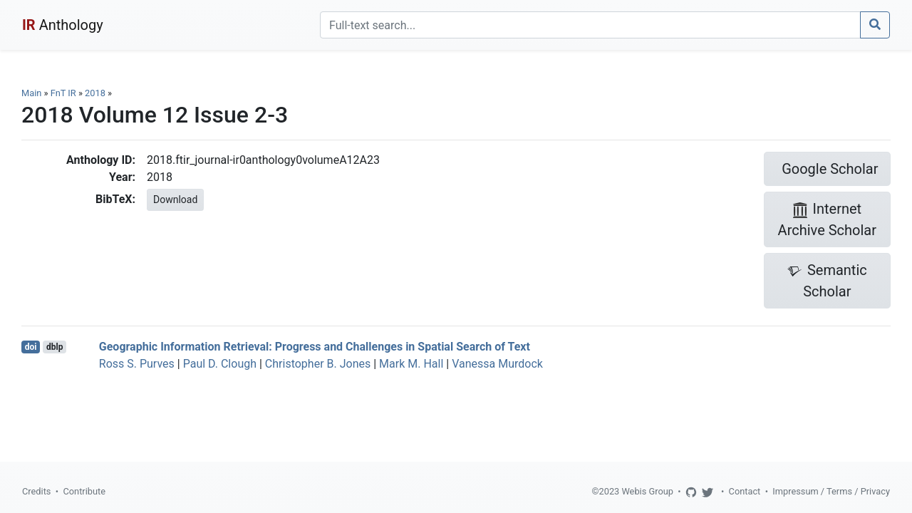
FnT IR (63, 93)
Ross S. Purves (137, 363)
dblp (54, 347)
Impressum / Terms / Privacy (831, 491)
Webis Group (647, 491)
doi (31, 347)
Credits (36, 491)
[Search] (590, 24)
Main (31, 93)
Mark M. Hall (411, 363)
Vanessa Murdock (497, 363)
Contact (745, 491)
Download (175, 199)
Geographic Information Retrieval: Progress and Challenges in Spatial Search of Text (314, 346)
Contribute (84, 491)
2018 (95, 93)
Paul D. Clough (219, 363)
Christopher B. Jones (317, 363)
